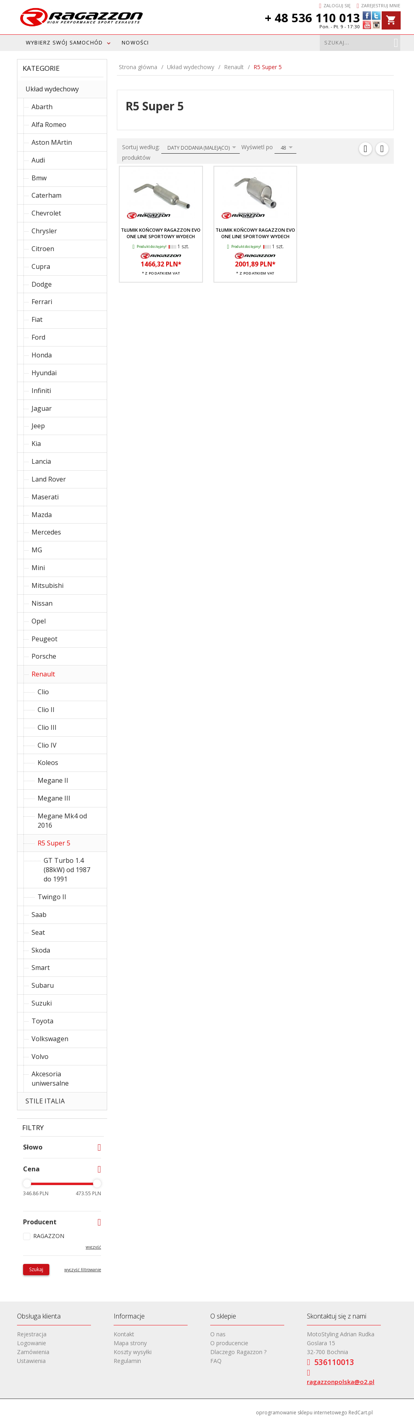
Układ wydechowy (52, 89)
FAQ (216, 1361)
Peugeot (44, 638)
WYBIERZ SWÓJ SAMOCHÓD (64, 42)
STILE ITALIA (45, 1101)
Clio (43, 691)
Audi (38, 160)
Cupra (41, 266)
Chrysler (44, 230)
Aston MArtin (52, 142)
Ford (38, 337)
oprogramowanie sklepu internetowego (301, 1412)
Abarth (42, 106)
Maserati (45, 496)
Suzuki (42, 1003)
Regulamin (127, 1361)
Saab (39, 914)
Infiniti (41, 390)
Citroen (43, 248)
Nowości (135, 42)
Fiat (37, 319)
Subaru (43, 985)
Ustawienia (31, 1361)
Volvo (40, 1056)
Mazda (42, 514)
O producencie (229, 1343)
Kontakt (124, 1334)
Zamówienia (33, 1352)
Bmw (39, 177)
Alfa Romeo (49, 124)
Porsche (44, 656)
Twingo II (52, 896)
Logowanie (31, 1343)
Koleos (48, 762)
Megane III (54, 798)
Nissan (42, 603)
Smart (41, 967)
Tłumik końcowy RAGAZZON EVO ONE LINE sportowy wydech (161, 233)
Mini (38, 567)
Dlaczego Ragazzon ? (238, 1352)
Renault (43, 674)
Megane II (53, 780)
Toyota (42, 1020)
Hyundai (44, 372)
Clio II (46, 709)
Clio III (47, 727)
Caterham (46, 195)
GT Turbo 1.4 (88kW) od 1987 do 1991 (67, 869)
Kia (36, 443)
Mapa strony (130, 1343)
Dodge (42, 284)
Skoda (41, 950)
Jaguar (42, 408)
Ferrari (42, 301)
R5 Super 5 (54, 843)
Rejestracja (31, 1334)
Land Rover (49, 479)
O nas (218, 1334)
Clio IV (47, 745)
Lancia (41, 461)
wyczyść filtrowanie (82, 1269)
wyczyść (93, 1247)
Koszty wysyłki (133, 1352)
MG (37, 549)
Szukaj (36, 1269)
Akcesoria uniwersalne (50, 1078)
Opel (39, 621)
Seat (38, 932)
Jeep (38, 425)
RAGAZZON (48, 1236)
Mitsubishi (47, 585)
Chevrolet (46, 213)
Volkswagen (50, 1038)
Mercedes (46, 532)
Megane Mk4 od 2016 (62, 820)
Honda (42, 355)
